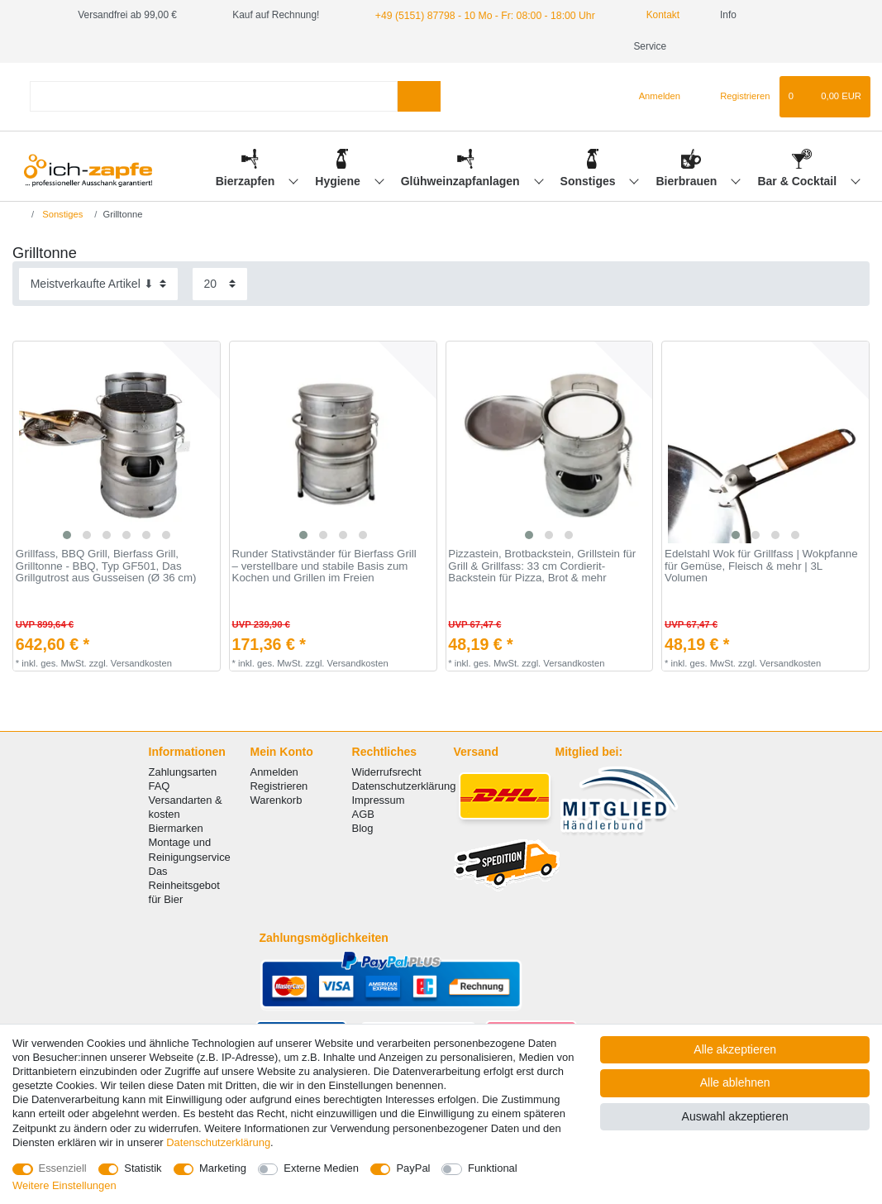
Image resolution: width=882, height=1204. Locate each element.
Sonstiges (589, 149)
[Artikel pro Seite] (220, 252)
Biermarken (176, 797)
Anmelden (274, 740)
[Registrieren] (735, 65)
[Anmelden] (652, 65)
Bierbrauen (688, 149)
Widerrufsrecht (387, 740)
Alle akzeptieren (735, 1049)
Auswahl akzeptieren (735, 1116)
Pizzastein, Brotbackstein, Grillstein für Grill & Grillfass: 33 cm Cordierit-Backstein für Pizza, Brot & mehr (542, 534)
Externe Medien (321, 1168)
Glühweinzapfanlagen (462, 149)
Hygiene (339, 149)
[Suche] (419, 65)
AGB (363, 782)
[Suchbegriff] (214, 65)
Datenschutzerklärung (404, 754)
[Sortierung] (98, 252)
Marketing (222, 1168)
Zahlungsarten (183, 740)
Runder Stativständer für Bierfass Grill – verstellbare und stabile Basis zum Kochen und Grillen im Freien (324, 534)
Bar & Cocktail (798, 149)
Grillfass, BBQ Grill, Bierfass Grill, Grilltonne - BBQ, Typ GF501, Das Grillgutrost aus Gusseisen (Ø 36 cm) (106, 534)
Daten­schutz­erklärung (218, 1142)
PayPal (413, 1168)
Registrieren (279, 754)
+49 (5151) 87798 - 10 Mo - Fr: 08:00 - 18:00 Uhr (481, 15)
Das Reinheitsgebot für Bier (184, 854)
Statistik (142, 1168)
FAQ (159, 754)
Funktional (492, 1168)
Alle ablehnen (735, 1082)
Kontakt (651, 15)
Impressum (378, 768)
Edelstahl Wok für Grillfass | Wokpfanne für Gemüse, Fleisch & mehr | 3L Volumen (761, 534)
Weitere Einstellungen (64, 1185)
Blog (363, 797)
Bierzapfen (247, 149)
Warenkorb (276, 768)
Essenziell (63, 1168)
